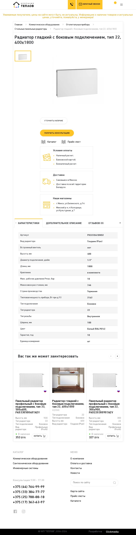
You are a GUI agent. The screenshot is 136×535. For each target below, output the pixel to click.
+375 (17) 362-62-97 (29, 502)
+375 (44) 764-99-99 (29, 486)
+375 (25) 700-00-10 (29, 497)
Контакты (76, 468)
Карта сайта (77, 491)
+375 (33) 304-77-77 (29, 492)
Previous (15, 222)
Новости (75, 473)
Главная (18, 25)
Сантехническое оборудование (30, 463)
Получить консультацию (57, 133)
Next (120, 222)
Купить (38, 436)
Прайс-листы (77, 496)
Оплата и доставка (81, 463)
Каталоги (75, 500)
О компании (77, 458)
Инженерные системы (25, 468)
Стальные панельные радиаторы (31, 29)
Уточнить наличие (53, 121)
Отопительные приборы (78, 25)
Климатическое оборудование (44, 25)
